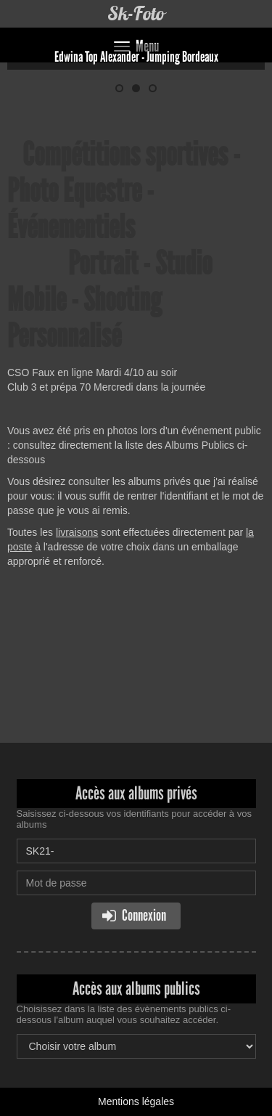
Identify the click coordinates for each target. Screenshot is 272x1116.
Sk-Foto (136, 13)
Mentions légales (136, 1101)
